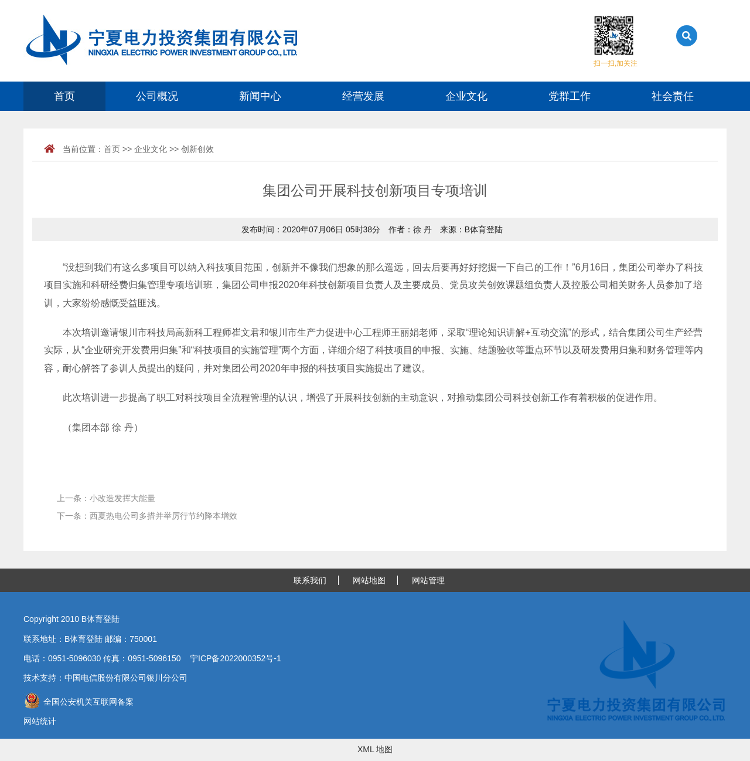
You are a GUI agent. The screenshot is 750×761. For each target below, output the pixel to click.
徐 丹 (422, 229)
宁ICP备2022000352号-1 (235, 658)
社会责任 (673, 96)
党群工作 (569, 96)
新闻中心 (260, 96)
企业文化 (466, 96)
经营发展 (363, 96)
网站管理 (428, 580)
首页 (64, 96)
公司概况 (157, 96)
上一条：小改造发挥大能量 (106, 498)
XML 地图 (375, 749)
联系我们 (310, 580)
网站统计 (39, 721)
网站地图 (369, 580)
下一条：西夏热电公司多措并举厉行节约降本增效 (147, 515)
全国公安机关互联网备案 (78, 701)
